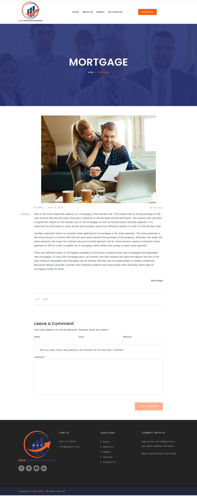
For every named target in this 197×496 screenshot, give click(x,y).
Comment (40, 358)
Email (81, 337)
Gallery (101, 12)
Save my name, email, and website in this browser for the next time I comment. (82, 350)
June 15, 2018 (55, 208)
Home (75, 12)
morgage (158, 281)
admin (40, 208)
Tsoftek (34, 492)
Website (127, 337)
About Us (88, 12)
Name (37, 337)
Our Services (115, 12)
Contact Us (147, 12)
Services (108, 457)
